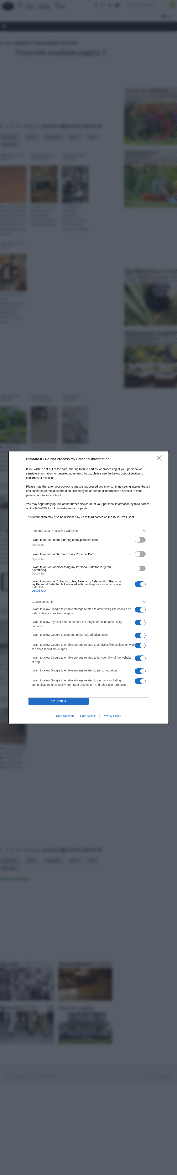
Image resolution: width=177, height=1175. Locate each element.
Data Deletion (65, 716)
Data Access (88, 716)
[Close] (161, 459)
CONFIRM (58, 701)
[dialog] (89, 587)
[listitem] (89, 530)
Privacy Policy (112, 716)
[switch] (140, 540)
